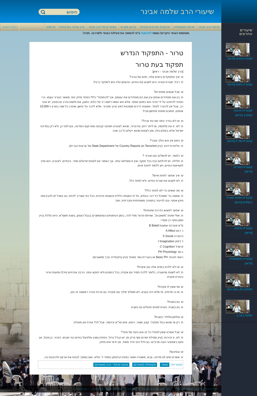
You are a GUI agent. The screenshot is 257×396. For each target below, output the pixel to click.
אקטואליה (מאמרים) (145, 364)
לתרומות (146, 33)
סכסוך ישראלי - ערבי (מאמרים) (111, 364)
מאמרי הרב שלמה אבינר (103, 389)
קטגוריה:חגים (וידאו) (240, 58)
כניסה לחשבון (10, 27)
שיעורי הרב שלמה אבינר (177, 11)
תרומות (51, 26)
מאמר (164, 364)
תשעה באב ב (244, 315)
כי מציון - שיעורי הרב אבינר (188, 389)
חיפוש (43, 11)
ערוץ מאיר (82, 389)
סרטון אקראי (128, 26)
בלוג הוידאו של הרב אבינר (157, 389)
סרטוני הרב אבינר (209, 26)
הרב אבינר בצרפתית (71, 26)
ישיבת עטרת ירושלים (130, 389)
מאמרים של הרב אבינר (102, 26)
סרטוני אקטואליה (183, 26)
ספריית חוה (211, 389)
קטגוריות (177, 364)
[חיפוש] (61, 12)
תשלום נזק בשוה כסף (239, 289)
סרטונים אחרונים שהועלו (155, 26)
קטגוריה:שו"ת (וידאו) (239, 141)
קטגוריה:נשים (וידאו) (240, 84)
